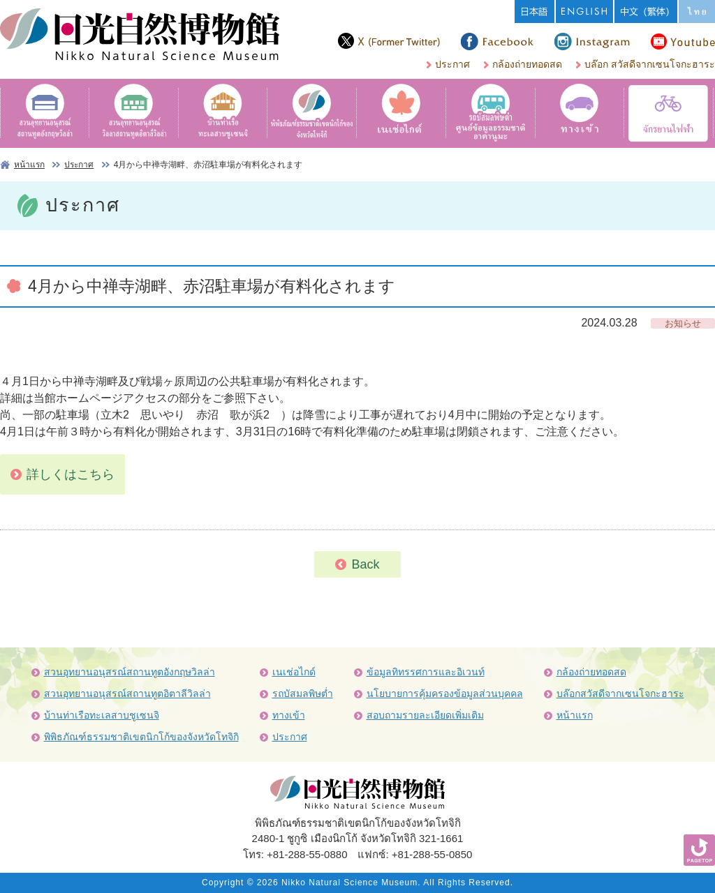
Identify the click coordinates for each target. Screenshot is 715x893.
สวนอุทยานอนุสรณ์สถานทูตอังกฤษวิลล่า (129, 671)
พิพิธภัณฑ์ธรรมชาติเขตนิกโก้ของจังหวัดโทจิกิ (141, 736)
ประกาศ (452, 64)
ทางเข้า (288, 715)
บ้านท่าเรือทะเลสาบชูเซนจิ (101, 715)
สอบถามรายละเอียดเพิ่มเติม (425, 715)
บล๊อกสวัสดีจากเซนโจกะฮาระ (620, 693)
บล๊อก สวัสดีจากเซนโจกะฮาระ (649, 64)
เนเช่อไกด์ (294, 671)
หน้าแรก (29, 165)
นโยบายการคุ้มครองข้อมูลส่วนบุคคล (445, 693)
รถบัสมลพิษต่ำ (302, 693)
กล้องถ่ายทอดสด (527, 64)
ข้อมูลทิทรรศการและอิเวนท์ (426, 671)
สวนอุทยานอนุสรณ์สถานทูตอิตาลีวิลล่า (127, 693)
